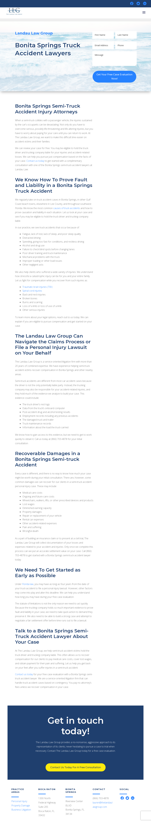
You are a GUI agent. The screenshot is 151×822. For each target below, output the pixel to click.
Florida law (27, 584)
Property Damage (20, 805)
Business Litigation (21, 809)
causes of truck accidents (66, 208)
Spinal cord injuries (32, 290)
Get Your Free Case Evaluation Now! (114, 76)
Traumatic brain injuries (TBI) (37, 286)
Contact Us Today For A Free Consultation (75, 756)
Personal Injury (19, 801)
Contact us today (35, 160)
